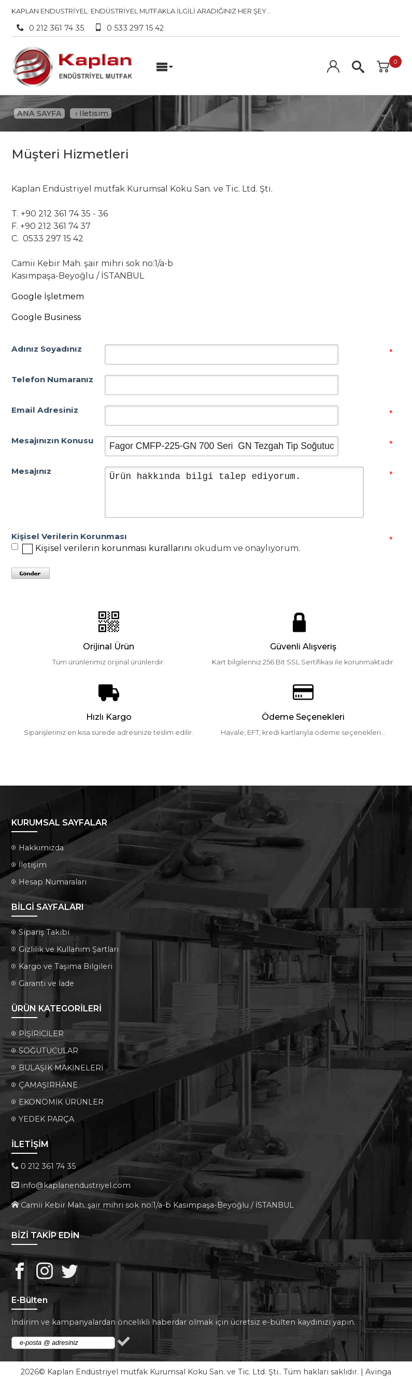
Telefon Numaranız (52, 380)
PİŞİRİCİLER (41, 1034)
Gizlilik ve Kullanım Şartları (69, 949)
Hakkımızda (41, 848)
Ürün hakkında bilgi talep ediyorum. (234, 492)
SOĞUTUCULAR (48, 1051)
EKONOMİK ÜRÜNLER (61, 1102)
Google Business (46, 318)
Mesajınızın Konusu (52, 441)
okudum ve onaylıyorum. (167, 549)
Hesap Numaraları (53, 882)
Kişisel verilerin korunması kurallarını (113, 549)
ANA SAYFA (39, 113)
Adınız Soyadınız (46, 349)
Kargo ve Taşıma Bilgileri (65, 967)
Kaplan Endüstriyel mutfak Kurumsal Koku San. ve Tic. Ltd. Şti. (163, 1373)
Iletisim (93, 113)
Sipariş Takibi (44, 932)
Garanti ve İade (46, 984)
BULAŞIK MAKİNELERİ (61, 1068)
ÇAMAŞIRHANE (48, 1085)
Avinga (378, 1373)
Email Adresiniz (44, 410)
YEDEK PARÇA (46, 1119)
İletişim (33, 865)
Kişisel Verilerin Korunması (58, 537)
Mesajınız (31, 471)
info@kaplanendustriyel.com (76, 1186)
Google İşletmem (47, 297)
